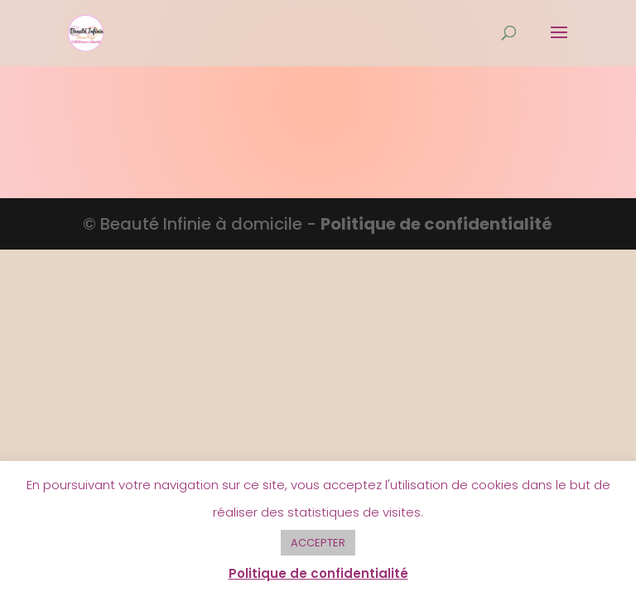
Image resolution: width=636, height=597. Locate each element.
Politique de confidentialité (436, 223)
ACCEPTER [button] (318, 543)
